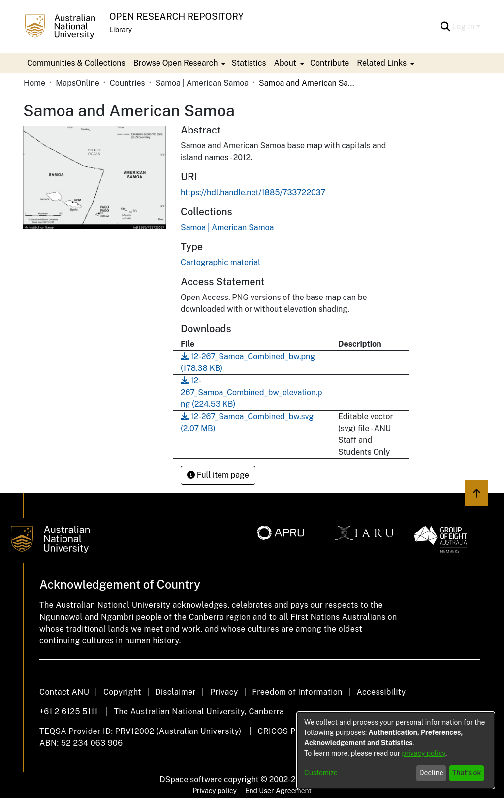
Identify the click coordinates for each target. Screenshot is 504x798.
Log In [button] (464, 26)
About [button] (285, 62)
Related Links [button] (382, 62)
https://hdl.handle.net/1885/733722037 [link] (253, 192)
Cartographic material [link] (220, 262)
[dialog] (395, 750)
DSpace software (191, 779)
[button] (446, 27)
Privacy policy (214, 791)
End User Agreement (278, 791)
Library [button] (120, 29)
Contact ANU (64, 692)
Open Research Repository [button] (176, 16)
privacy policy (423, 753)
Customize (321, 773)
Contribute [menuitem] (329, 62)
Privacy (224, 692)
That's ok (466, 773)
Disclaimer (175, 692)
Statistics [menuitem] (248, 62)
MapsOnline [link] (77, 83)
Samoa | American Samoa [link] (202, 83)
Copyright (122, 692)
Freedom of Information (297, 692)
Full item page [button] (218, 475)
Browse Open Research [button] (175, 62)
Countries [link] (127, 83)
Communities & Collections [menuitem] (76, 62)
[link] (227, 227)
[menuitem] (178, 63)
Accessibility (381, 692)
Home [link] (34, 83)
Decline (431, 773)
